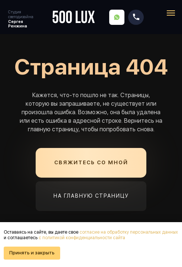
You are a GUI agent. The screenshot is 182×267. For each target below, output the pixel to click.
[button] (91, 163)
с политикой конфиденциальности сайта (82, 237)
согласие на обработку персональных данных (128, 232)
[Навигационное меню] (171, 13)
